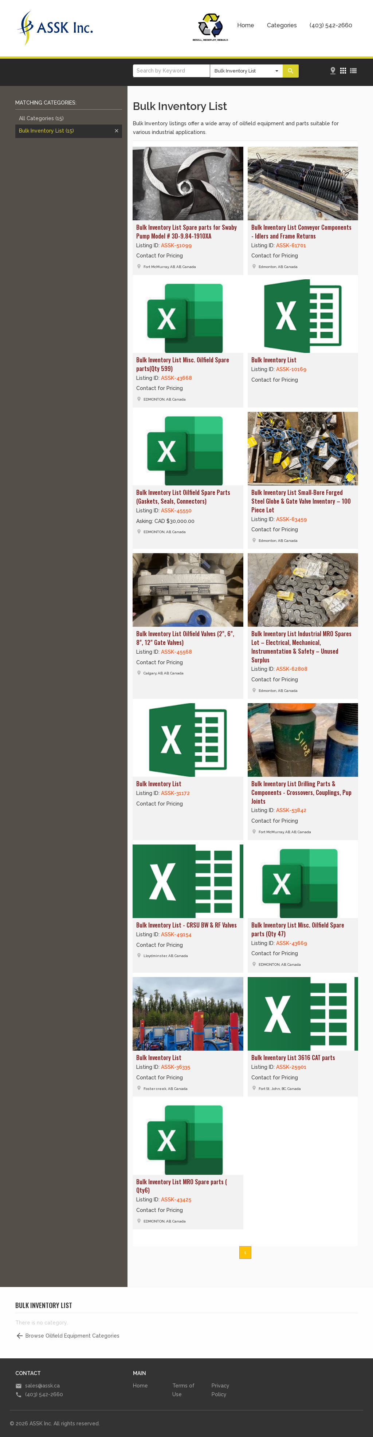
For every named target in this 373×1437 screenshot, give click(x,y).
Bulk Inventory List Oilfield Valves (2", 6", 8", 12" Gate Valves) (185, 638)
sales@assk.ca (42, 1386)
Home (245, 25)
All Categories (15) (41, 118)
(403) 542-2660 (331, 25)
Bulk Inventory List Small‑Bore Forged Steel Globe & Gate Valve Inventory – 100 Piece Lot (301, 501)
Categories (282, 25)
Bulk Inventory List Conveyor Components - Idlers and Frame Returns (301, 231)
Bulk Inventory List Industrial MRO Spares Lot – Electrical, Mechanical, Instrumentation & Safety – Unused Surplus (301, 646)
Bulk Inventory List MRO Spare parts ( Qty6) (181, 1186)
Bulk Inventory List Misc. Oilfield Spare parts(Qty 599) (182, 364)
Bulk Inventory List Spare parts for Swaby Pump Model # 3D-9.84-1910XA (186, 231)
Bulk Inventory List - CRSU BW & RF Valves (186, 925)
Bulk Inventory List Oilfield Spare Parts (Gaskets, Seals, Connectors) (183, 496)
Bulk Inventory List (46, 131)
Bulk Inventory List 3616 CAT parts (293, 1057)
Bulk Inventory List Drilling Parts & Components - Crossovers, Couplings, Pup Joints (301, 792)
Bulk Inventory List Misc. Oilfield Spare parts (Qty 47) (297, 929)
